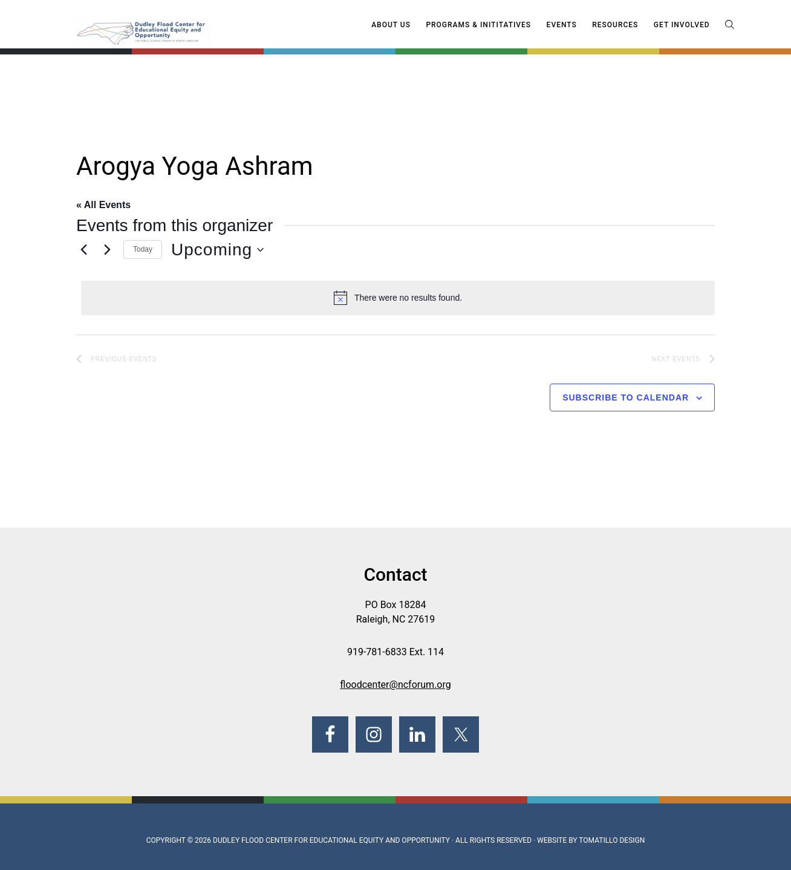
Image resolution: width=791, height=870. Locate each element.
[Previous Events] (83, 250)
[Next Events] (107, 250)
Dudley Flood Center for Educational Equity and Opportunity (331, 840)
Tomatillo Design (612, 840)
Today (142, 249)
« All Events (103, 205)
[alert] (398, 298)
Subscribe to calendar (625, 397)
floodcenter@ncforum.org (395, 684)
